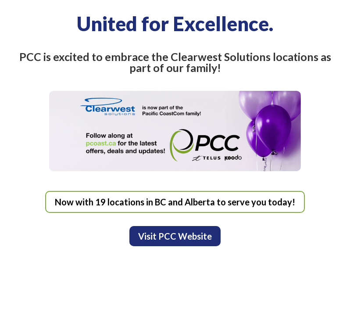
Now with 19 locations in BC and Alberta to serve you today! (175, 202)
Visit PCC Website (175, 236)
